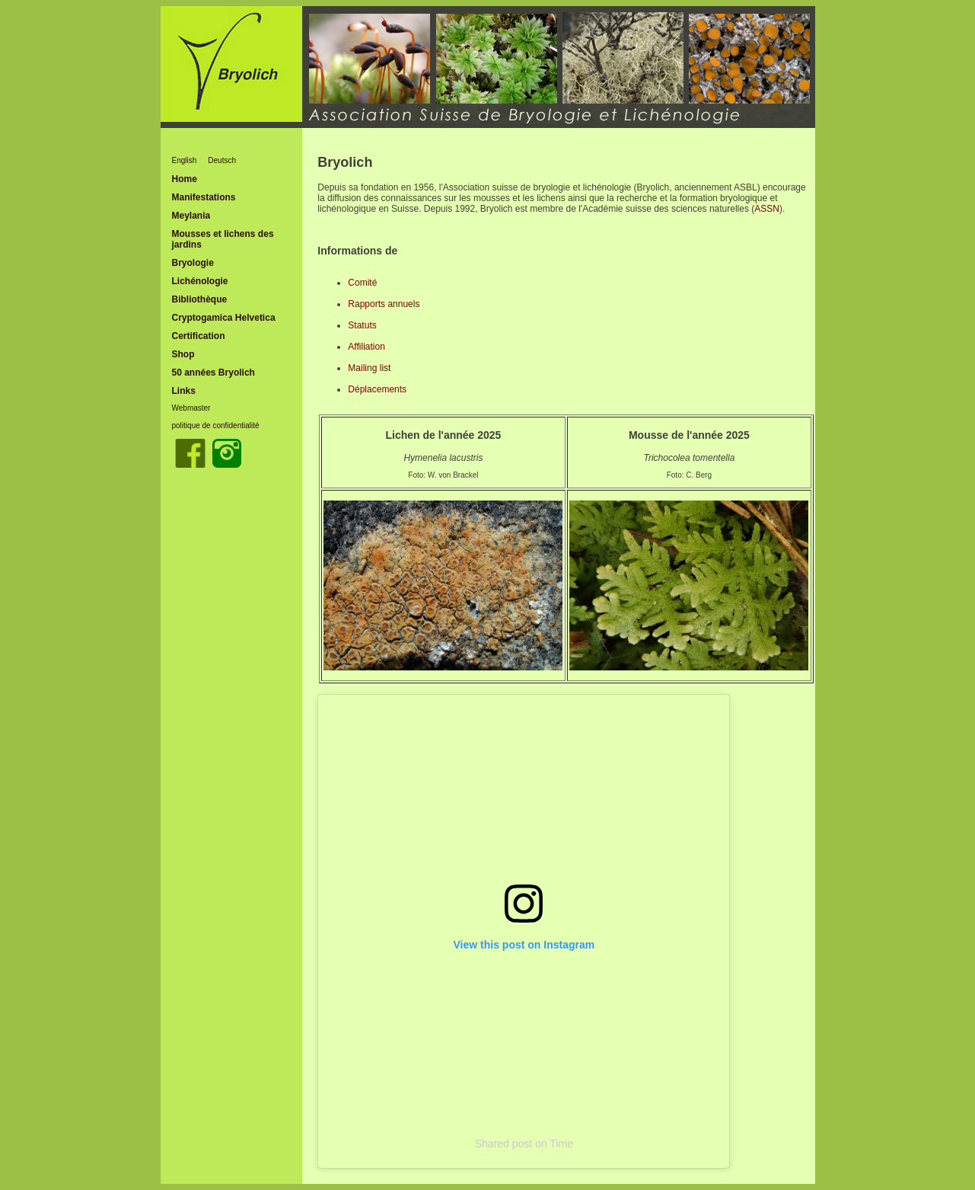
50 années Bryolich (213, 372)
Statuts (362, 325)
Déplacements (377, 389)
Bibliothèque (200, 299)
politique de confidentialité (216, 425)
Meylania (191, 215)
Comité (362, 282)
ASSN (766, 208)
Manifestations (204, 197)
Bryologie (193, 263)
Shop (183, 354)
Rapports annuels (383, 304)
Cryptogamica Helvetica (224, 317)
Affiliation (366, 346)
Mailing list (369, 368)
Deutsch (222, 160)
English (184, 160)
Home (184, 179)
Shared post (504, 1143)
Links (184, 390)
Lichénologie (200, 281)
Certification (198, 336)
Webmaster (191, 408)
